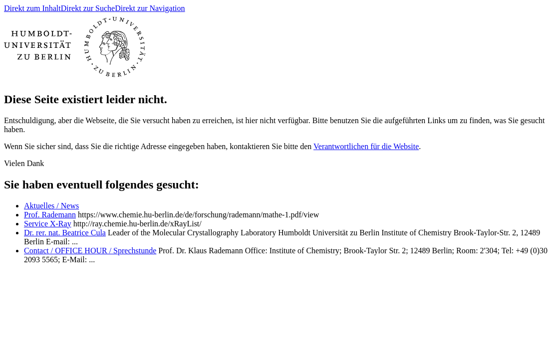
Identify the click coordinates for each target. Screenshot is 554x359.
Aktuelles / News (51, 205)
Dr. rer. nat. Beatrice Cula (65, 232)
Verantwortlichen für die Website (366, 146)
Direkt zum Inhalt (32, 8)
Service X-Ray (47, 223)
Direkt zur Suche (88, 8)
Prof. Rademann (50, 214)
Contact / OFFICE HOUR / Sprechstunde (90, 250)
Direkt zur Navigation (150, 8)
